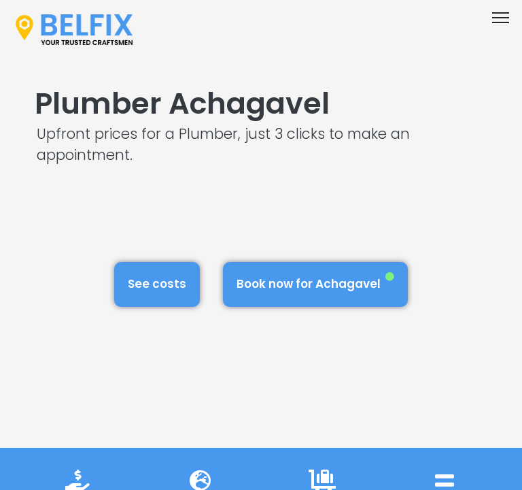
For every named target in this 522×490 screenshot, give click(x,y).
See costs (157, 284)
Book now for (315, 282)
